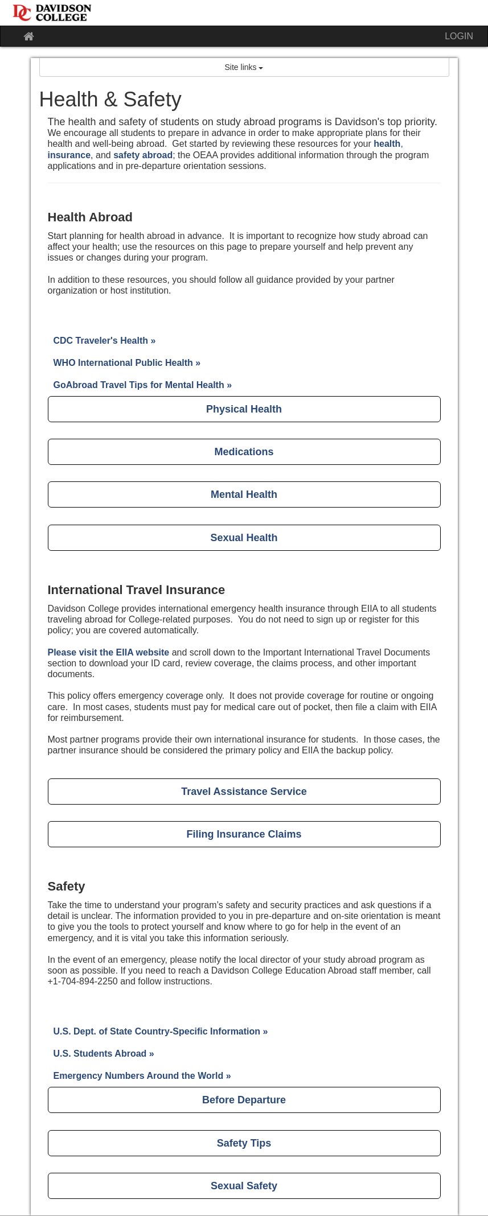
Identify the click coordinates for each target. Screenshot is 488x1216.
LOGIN (459, 36)
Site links (244, 67)
